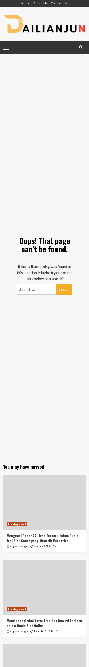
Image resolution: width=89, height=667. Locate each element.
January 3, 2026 (42, 546)
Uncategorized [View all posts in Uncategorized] (17, 524)
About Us (40, 3)
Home (25, 3)
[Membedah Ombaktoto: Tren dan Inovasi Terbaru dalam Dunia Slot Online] (44, 587)
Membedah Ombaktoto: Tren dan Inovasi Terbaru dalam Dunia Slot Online (44, 623)
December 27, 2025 (44, 631)
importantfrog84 (19, 546)
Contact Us (59, 3)
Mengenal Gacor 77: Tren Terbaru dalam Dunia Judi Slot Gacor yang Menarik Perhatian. (42, 538)
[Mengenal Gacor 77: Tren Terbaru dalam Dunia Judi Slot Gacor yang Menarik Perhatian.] (44, 502)
